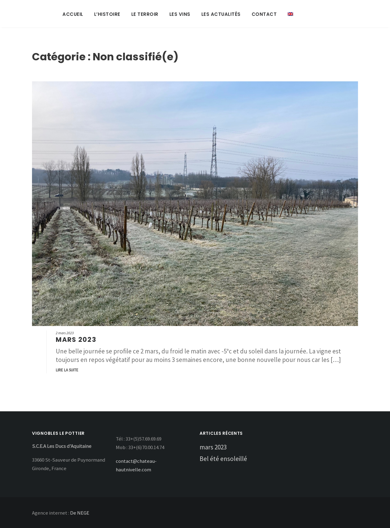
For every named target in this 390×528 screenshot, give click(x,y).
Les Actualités (221, 14)
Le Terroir (144, 14)
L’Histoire (107, 14)
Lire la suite (67, 370)
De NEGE (79, 512)
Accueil (72, 14)
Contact (264, 14)
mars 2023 (76, 339)
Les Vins (179, 14)
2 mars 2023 (65, 333)
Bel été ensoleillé (223, 459)
